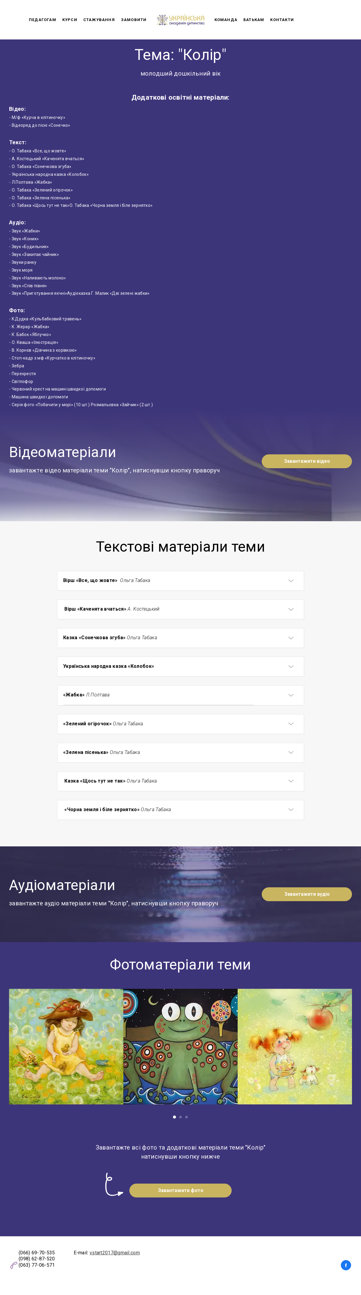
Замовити (134, 19)
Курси (69, 19)
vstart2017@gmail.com (115, 1253)
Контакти (282, 19)
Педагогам (42, 19)
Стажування (99, 19)
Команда (225, 19)
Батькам (253, 19)
